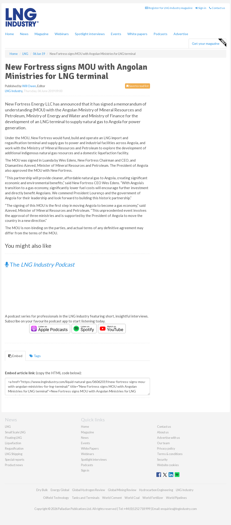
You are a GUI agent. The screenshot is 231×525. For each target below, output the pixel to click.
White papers (137, 34)
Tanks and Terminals (85, 498)
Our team (163, 443)
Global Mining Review (122, 490)
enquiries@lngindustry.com (179, 509)
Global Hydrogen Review (88, 490)
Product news (14, 465)
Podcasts (160, 34)
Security (162, 459)
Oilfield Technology (56, 498)
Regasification (14, 448)
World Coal (132, 498)
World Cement (112, 498)
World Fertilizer (152, 498)
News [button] (24, 34)
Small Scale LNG (15, 432)
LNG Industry (13, 91)
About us (163, 432)
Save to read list (137, 86)
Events (116, 34)
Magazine (42, 34)
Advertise (181, 34)
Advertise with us (168, 438)
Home (9, 34)
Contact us (217, 7)
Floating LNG (13, 438)
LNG (8, 426)
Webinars (62, 34)
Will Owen (29, 86)
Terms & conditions (169, 454)
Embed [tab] (15, 356)
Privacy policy (166, 448)
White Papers (90, 448)
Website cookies (168, 465)
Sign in (200, 7)
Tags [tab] (35, 356)
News (85, 438)
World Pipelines (176, 498)
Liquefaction (13, 443)
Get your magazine (209, 43)
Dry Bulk (42, 490)
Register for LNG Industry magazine (169, 7)
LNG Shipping (13, 454)
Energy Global (60, 490)
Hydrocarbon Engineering (156, 490)
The (39, 264)
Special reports (14, 459)
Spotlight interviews (90, 34)
